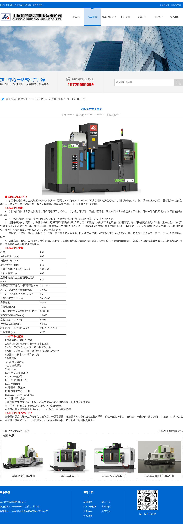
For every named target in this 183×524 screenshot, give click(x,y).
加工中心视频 (109, 17)
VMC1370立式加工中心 (114, 475)
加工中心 (92, 17)
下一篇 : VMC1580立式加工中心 (170, 431)
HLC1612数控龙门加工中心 (159, 475)
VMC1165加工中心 (69, 475)
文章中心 (141, 17)
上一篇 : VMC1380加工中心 (14, 431)
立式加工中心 (56, 99)
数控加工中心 (25, 99)
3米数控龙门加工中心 (23, 475)
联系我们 (177, 5)
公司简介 (158, 17)
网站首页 (76, 17)
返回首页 (165, 5)
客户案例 (125, 17)
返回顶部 (87, 502)
